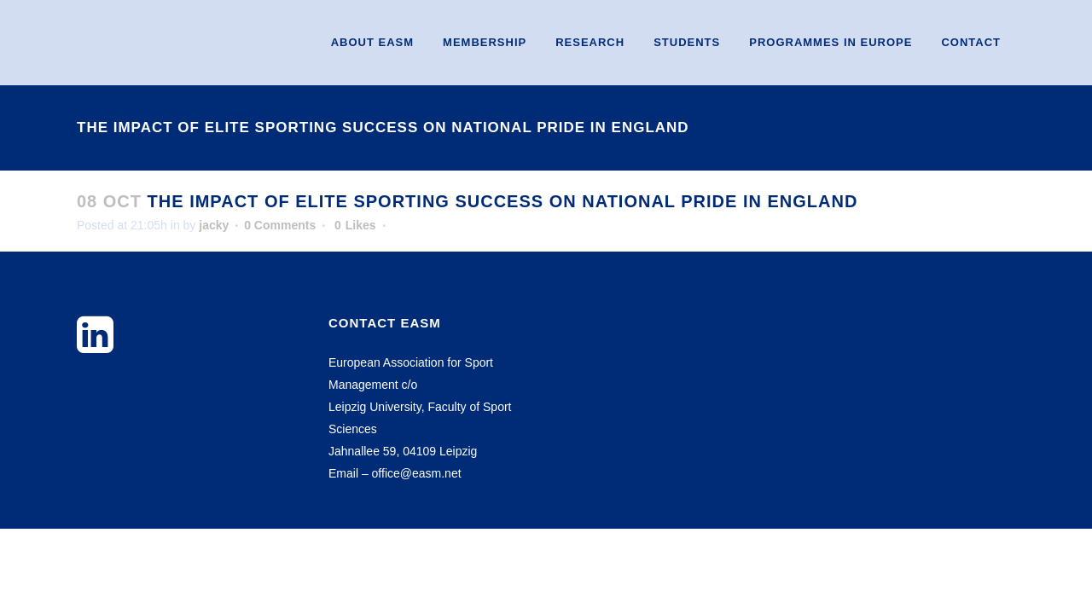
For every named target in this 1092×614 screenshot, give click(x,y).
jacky (214, 225)
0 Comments (280, 225)
